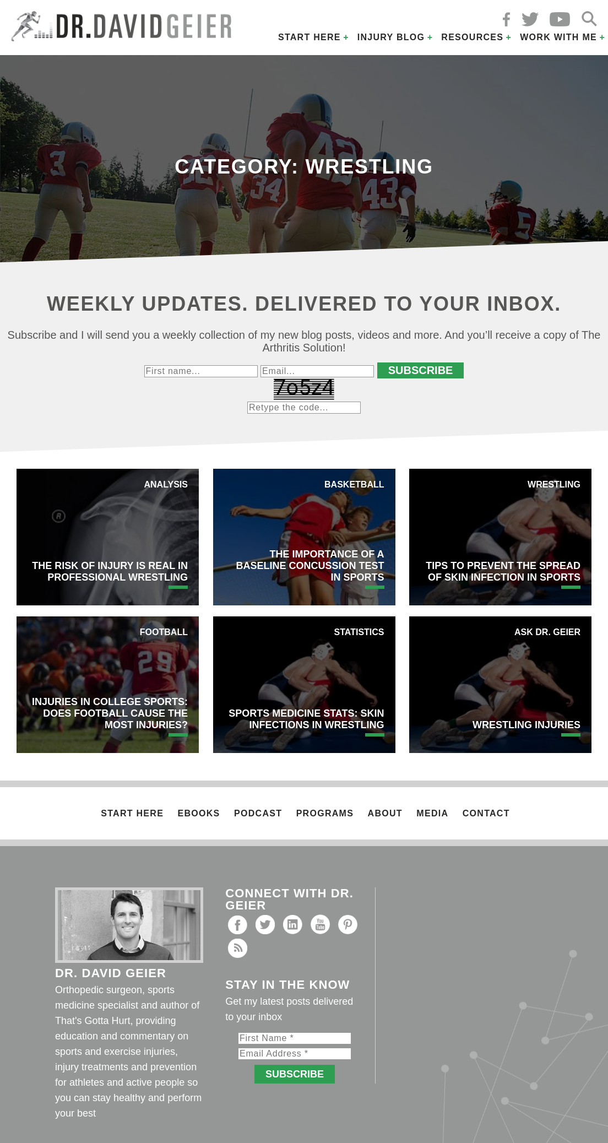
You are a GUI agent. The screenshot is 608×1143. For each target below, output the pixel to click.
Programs (325, 813)
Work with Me (558, 37)
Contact (486, 813)
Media (432, 813)
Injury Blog (391, 37)
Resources (472, 37)
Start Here (309, 37)
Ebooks (199, 813)
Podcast (258, 813)
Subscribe (420, 370)
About (385, 813)
